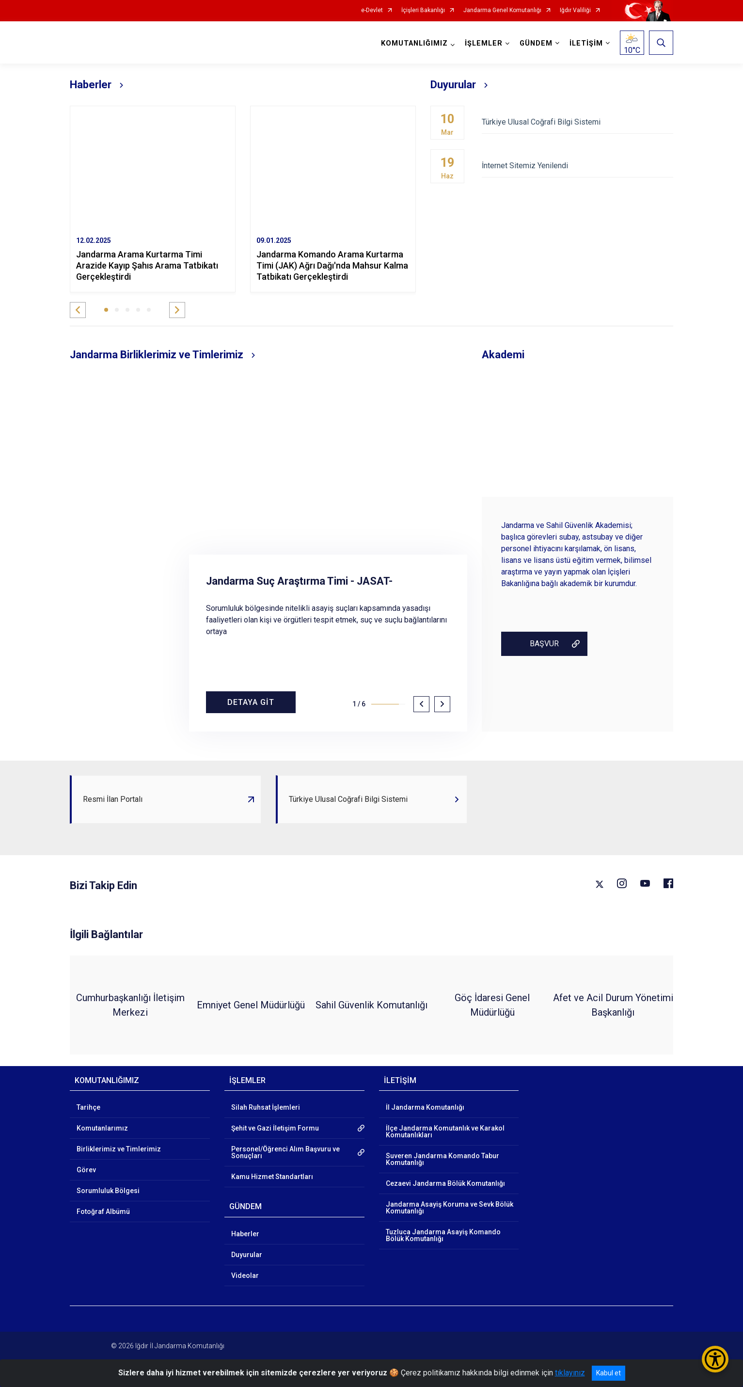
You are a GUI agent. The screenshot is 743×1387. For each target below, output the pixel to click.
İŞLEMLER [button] (484, 43)
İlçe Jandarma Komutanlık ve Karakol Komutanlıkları (445, 1131)
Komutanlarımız (102, 1128)
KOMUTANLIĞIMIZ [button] (414, 43)
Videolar (245, 1275)
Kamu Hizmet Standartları (272, 1176)
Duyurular (246, 1255)
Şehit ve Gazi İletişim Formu (275, 1128)
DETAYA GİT (250, 702)
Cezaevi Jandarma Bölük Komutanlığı (445, 1183)
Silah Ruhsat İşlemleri (265, 1107)
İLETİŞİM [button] (586, 43)
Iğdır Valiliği (575, 10)
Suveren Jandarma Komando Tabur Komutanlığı (442, 1159)
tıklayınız (570, 1372)
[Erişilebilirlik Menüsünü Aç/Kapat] (715, 1359)
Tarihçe (88, 1107)
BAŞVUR (544, 643)
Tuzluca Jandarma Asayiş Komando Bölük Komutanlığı (443, 1235)
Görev (86, 1170)
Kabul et (608, 1373)
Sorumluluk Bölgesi (108, 1191)
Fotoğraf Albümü (103, 1211)
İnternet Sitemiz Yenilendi (577, 165)
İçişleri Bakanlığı (423, 10)
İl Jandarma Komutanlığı (425, 1107)
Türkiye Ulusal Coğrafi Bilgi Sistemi (577, 122)
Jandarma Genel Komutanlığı (502, 10)
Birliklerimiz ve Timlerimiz (119, 1149)
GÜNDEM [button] (536, 43)
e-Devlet (372, 10)
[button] (78, 310)
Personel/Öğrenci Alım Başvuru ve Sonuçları (285, 1152)
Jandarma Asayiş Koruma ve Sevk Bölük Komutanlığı (449, 1207)
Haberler (245, 1234)
